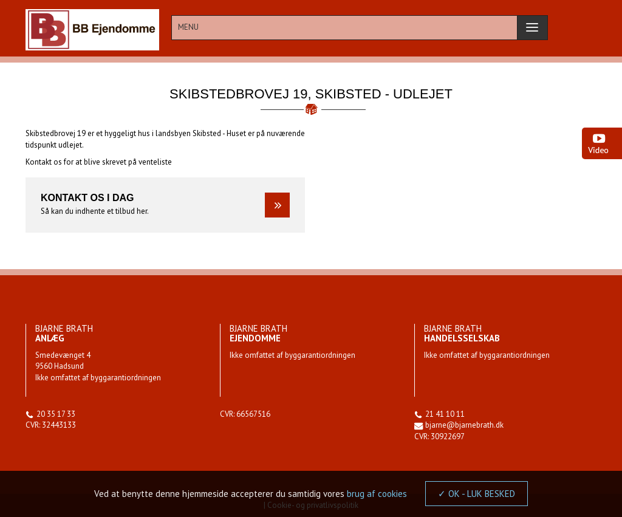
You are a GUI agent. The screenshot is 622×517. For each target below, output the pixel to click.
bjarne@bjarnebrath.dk (464, 425)
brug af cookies (377, 493)
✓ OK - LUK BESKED (476, 493)
